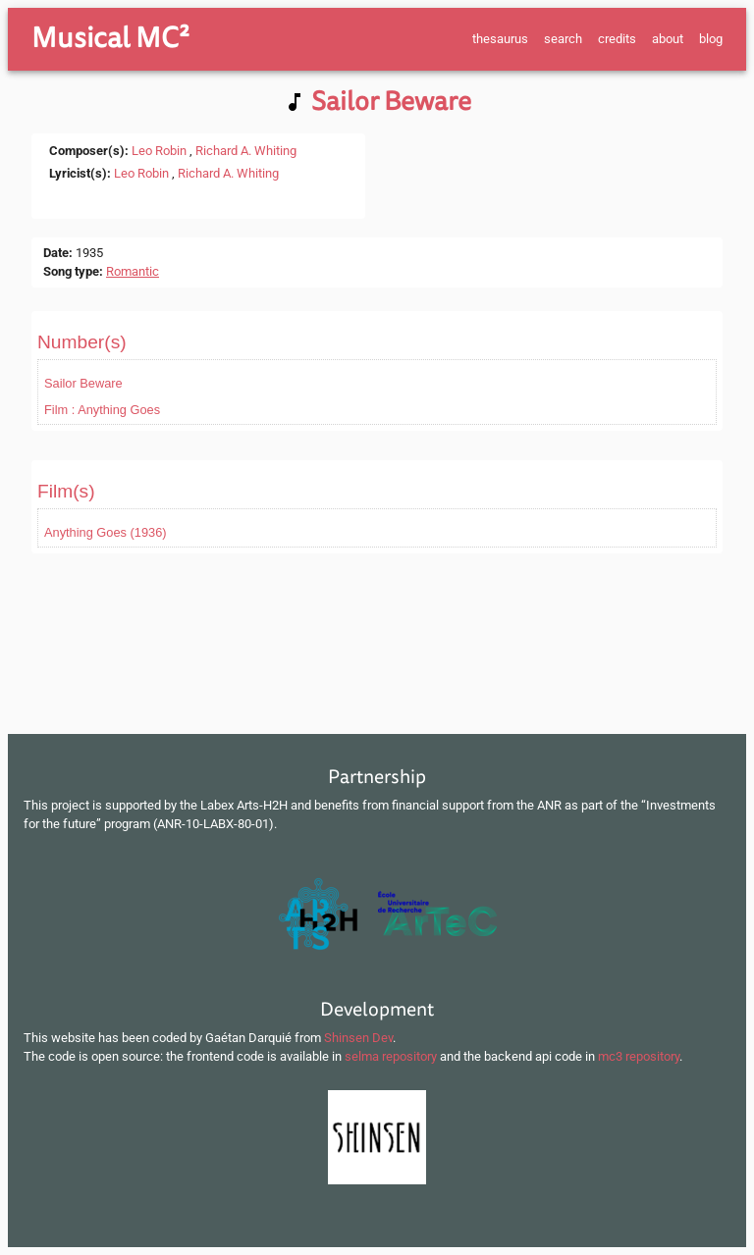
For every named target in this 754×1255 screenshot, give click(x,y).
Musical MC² (110, 38)
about (667, 38)
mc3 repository (638, 1056)
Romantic (132, 271)
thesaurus (500, 38)
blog (711, 38)
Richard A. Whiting (245, 150)
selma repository (391, 1056)
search (563, 38)
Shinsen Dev (358, 1037)
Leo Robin (159, 150)
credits (617, 38)
